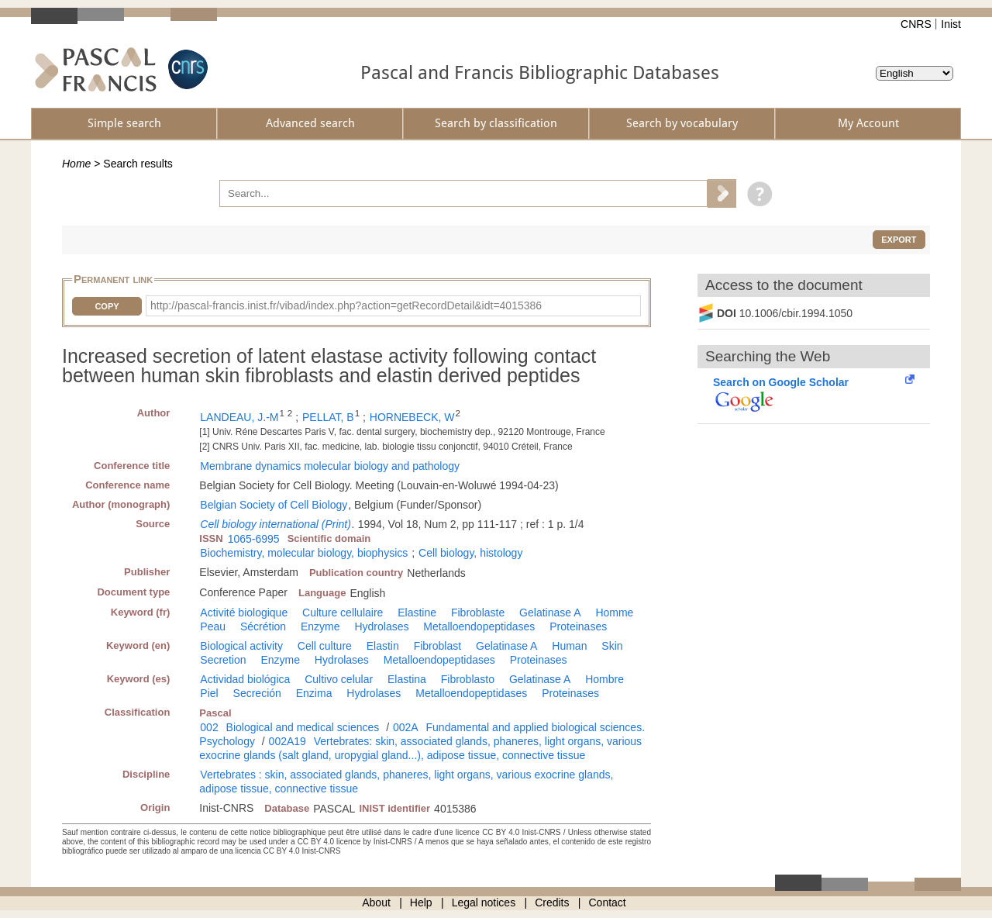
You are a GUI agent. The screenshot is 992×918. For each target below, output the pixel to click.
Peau (213, 626)
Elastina (407, 679)
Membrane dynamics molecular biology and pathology (330, 466)
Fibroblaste (478, 612)
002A (405, 727)
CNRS (916, 24)
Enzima (314, 693)
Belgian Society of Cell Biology (273, 505)
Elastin (383, 646)
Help (421, 902)
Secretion (223, 660)
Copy (107, 306)
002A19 (287, 741)
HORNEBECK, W (412, 417)
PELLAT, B (328, 417)
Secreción (257, 693)
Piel (209, 693)
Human (569, 646)
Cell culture (325, 646)
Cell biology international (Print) (275, 524)
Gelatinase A (549, 612)
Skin (611, 646)
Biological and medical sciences (303, 727)
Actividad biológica (245, 679)
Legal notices (484, 902)
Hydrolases (381, 626)
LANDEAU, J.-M (239, 417)
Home (76, 163)
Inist (951, 24)
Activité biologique (244, 612)
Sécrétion (263, 626)
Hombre (604, 679)
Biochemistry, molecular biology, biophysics (304, 553)
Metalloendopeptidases (479, 626)
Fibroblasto (467, 679)
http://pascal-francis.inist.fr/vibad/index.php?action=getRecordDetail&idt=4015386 (346, 305)
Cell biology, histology (470, 553)
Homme (614, 612)
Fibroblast (437, 646)
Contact (607, 902)
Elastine (417, 612)
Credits (552, 902)
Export (898, 239)
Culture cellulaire (342, 612)
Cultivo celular (339, 679)
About (376, 902)
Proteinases (578, 626)
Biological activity (241, 646)
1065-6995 (254, 539)
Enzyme (320, 626)
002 (209, 727)
